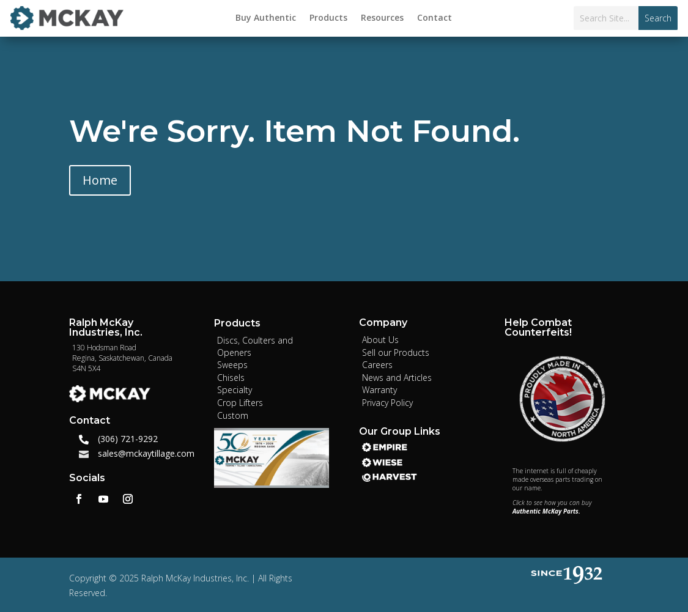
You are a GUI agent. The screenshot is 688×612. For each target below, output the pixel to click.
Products (328, 18)
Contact (434, 18)
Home (100, 180)
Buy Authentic (265, 18)
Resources (382, 18)
